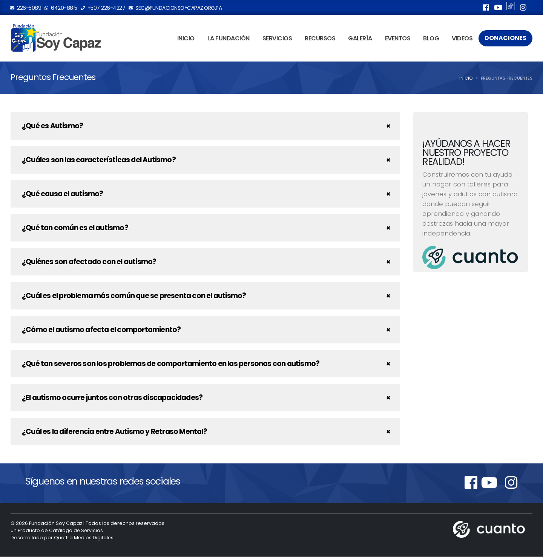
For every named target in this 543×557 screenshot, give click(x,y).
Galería (360, 39)
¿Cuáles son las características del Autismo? (99, 160)
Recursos (320, 39)
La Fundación (228, 39)
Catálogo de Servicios (76, 531)
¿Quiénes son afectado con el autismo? (89, 262)
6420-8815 (61, 8)
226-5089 (26, 8)
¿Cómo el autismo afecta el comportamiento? (101, 330)
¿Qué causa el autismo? (62, 194)
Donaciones (505, 38)
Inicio (186, 39)
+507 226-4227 (103, 8)
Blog (431, 39)
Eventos (398, 39)
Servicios (277, 39)
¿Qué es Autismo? (52, 126)
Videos (462, 39)
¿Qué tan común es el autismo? (75, 228)
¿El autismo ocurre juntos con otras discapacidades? (112, 398)
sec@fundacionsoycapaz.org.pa (175, 8)
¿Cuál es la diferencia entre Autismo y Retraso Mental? (114, 432)
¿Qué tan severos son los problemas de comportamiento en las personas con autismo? (170, 364)
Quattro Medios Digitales (84, 538)
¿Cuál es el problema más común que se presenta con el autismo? (134, 296)
